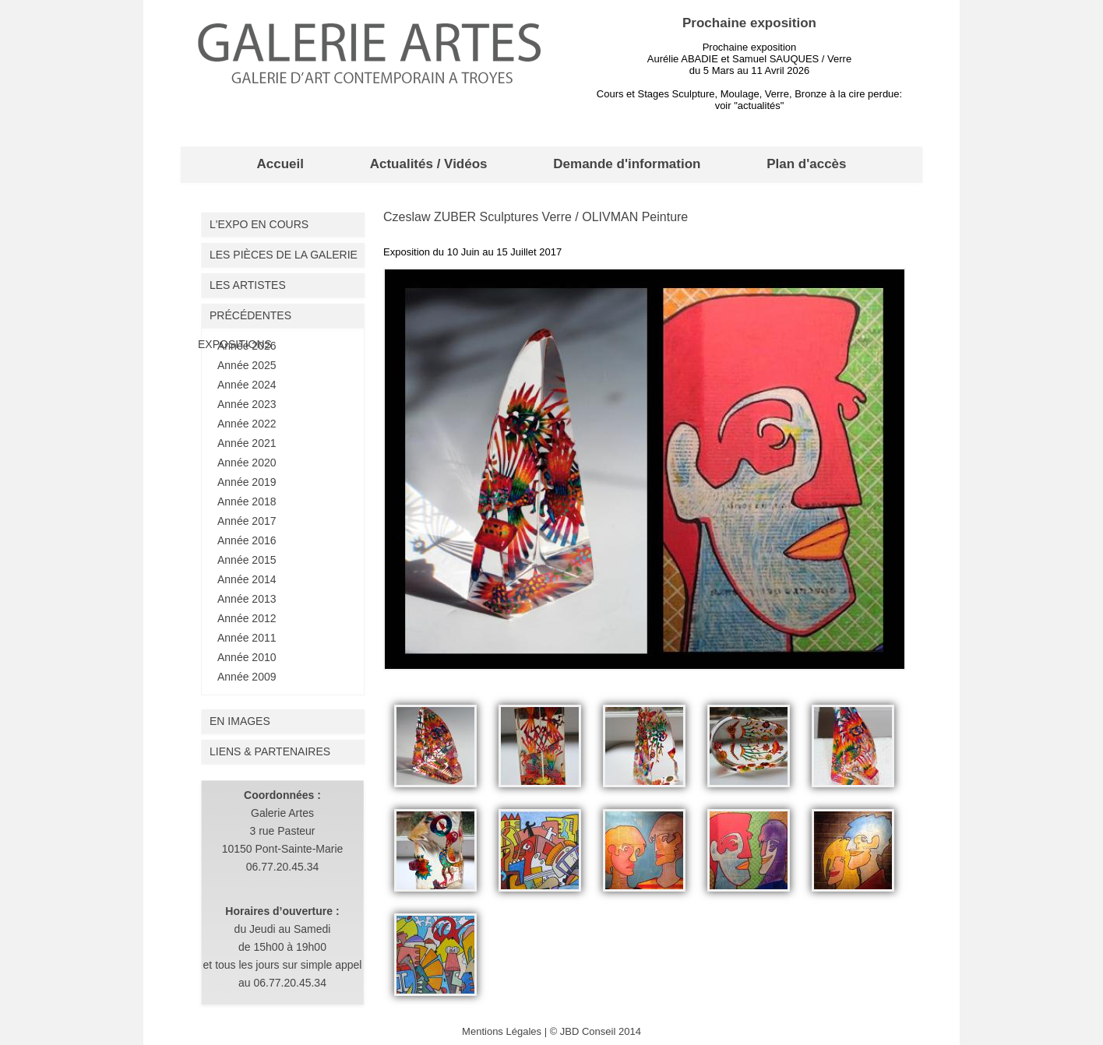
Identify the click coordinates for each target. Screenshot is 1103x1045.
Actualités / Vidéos (429, 164)
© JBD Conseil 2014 (595, 1031)
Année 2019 (247, 482)
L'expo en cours (259, 224)
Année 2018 (247, 501)
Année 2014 (247, 579)
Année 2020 (247, 462)
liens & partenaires (270, 751)
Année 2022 (247, 423)
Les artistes (248, 285)
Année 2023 (247, 404)
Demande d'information (626, 164)
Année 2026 (247, 346)
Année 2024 (247, 384)
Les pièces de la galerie (284, 254)
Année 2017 (247, 521)
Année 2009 (247, 676)
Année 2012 (247, 618)
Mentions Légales (501, 1031)
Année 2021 (247, 443)
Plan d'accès (806, 164)
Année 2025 (247, 365)
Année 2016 (247, 540)
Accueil (279, 164)
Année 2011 (247, 638)
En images (240, 721)
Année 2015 (247, 560)
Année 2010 (247, 657)
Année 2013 (247, 599)
